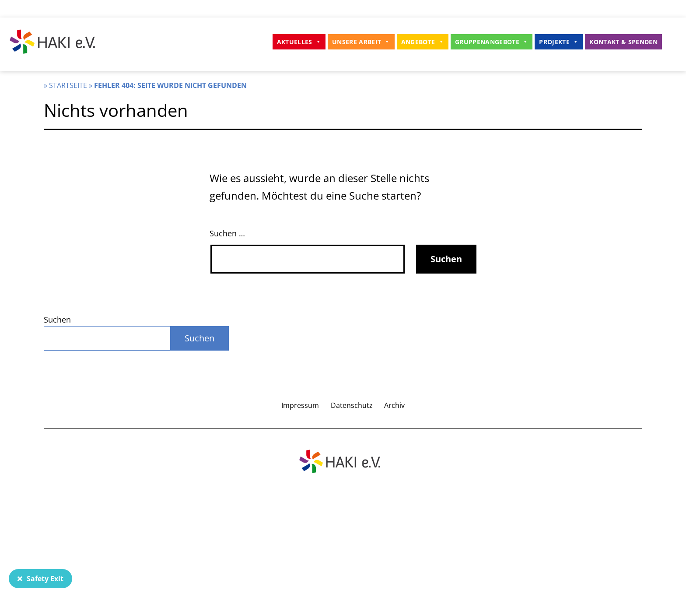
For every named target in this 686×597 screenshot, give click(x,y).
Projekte (558, 41)
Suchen (57, 319)
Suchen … (227, 233)
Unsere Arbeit (361, 41)
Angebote (422, 41)
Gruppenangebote (491, 41)
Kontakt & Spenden (623, 42)
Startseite (68, 85)
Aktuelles (299, 41)
